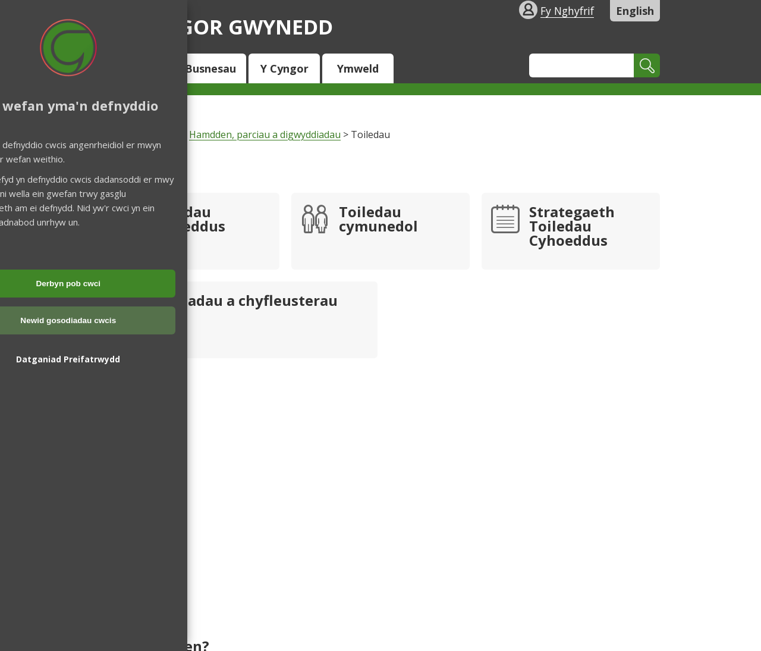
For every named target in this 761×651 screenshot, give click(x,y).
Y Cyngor (284, 68)
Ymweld (358, 68)
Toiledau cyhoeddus (187, 220)
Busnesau (210, 68)
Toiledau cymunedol (378, 220)
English (635, 11)
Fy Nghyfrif (567, 11)
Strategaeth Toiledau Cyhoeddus (572, 227)
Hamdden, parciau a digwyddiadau (265, 134)
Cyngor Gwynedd (217, 26)
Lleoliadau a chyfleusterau (243, 301)
